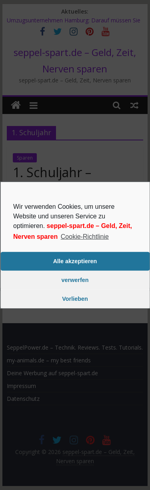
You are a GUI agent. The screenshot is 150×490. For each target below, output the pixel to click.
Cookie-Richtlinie (85, 236)
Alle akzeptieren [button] (75, 261)
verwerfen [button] (75, 280)
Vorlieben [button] (75, 299)
